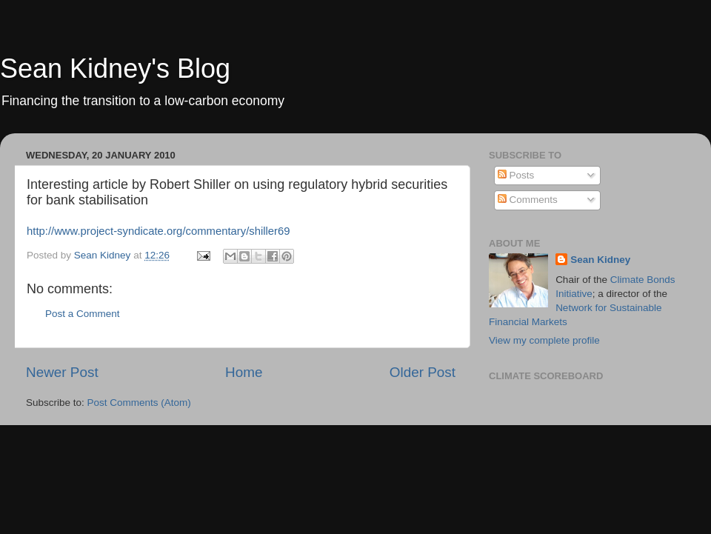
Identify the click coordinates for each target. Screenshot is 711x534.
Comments (528, 199)
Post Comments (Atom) (139, 402)
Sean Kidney (600, 259)
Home (243, 372)
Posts (516, 175)
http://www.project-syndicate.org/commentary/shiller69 (158, 231)
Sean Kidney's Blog (115, 68)
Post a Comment (82, 313)
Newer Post (62, 372)
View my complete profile (544, 340)
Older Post (422, 372)
